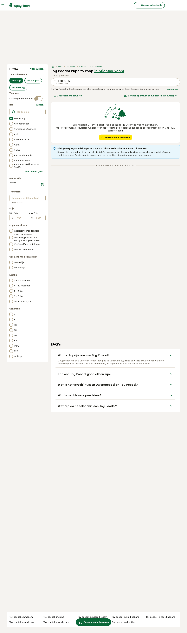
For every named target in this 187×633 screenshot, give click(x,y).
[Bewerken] (43, 184)
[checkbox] (11, 118)
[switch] (38, 98)
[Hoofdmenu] (3, 5)
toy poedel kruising (53, 617)
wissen (40, 104)
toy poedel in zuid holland (125, 617)
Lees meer (172, 89)
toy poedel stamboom (21, 617)
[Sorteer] (150, 96)
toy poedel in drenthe (123, 622)
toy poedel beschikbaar (21, 622)
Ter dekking (18, 87)
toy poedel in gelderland (56, 622)
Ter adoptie (33, 80)
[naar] (39, 218)
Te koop (16, 80)
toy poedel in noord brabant (92, 617)
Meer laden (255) (34, 171)
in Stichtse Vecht (109, 71)
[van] (19, 218)
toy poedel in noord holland (160, 617)
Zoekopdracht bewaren (67, 95)
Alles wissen (37, 69)
